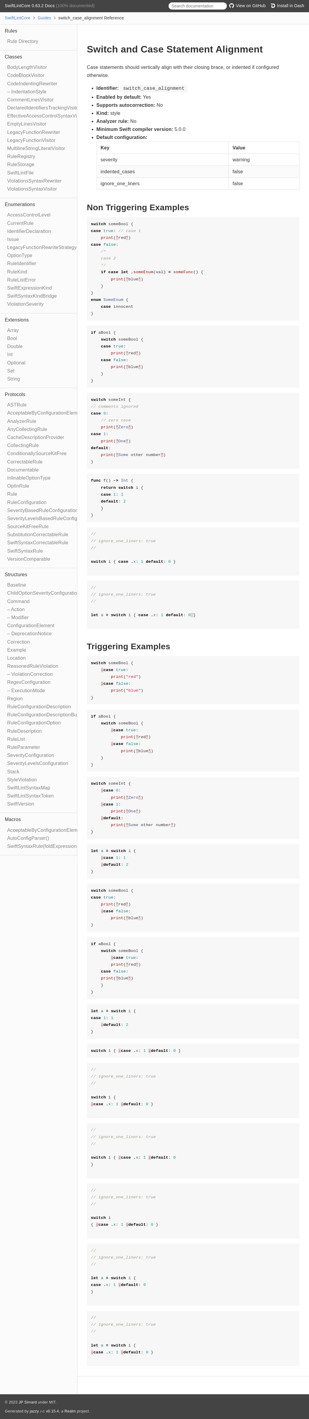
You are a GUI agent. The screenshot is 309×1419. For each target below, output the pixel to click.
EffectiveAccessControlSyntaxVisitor (46, 115)
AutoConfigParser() (28, 838)
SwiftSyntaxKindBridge (32, 296)
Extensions (17, 319)
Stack (13, 771)
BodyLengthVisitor (27, 67)
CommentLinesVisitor (30, 99)
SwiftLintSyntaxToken (30, 795)
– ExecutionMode (26, 690)
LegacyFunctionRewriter (33, 132)
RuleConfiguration (26, 502)
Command (18, 601)
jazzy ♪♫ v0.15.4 (44, 1411)
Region (15, 698)
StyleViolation (22, 779)
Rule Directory (22, 41)
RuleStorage (20, 164)
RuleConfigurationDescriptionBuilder (46, 714)
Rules (11, 30)
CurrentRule (20, 223)
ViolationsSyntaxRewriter (34, 180)
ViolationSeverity (25, 304)
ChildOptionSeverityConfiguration (43, 593)
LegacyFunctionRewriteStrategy (42, 247)
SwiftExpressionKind (29, 287)
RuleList (16, 739)
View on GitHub (247, 5)
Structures (16, 574)
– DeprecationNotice (29, 633)
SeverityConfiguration (30, 755)
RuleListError (21, 279)
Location (16, 658)
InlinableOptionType (29, 477)
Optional (16, 362)
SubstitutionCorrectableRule (37, 534)
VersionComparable (28, 559)
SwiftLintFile (20, 172)
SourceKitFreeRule (28, 526)
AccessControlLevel (29, 214)
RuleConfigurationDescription (39, 706)
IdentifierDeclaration (29, 231)
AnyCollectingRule (27, 429)
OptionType (19, 255)
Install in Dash (287, 5)
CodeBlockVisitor (26, 75)
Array (13, 330)
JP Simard (28, 1402)
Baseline (16, 585)
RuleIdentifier (21, 263)
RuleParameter (23, 747)
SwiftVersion (20, 803)
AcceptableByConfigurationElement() (47, 830)
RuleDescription (24, 731)
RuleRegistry (21, 156)
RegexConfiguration (29, 682)
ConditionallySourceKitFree (37, 453)
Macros (13, 819)
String (13, 378)
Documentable (23, 469)
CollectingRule (23, 445)
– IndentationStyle (27, 91)
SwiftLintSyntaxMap (28, 787)
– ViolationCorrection (30, 674)
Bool (12, 338)
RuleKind (17, 271)
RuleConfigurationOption (34, 722)
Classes (13, 56)
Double (15, 346)
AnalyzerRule (21, 421)
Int (10, 354)
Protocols (15, 394)
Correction (18, 641)
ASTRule (17, 404)
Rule (12, 494)
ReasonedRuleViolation (32, 666)
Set (11, 370)
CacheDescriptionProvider (35, 437)
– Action (16, 609)
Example (16, 650)
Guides (44, 18)
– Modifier (18, 617)
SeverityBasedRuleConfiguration (42, 510)
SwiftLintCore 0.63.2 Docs (30, 5)
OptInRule (18, 486)
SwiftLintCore (17, 18)
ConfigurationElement (30, 625)
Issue (13, 239)
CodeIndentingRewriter (32, 83)
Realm (70, 1411)
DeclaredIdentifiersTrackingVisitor (43, 107)
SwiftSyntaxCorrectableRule (37, 542)
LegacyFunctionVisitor (31, 140)
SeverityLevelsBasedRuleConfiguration (49, 518)
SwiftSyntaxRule (25, 551)
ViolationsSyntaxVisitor (32, 188)
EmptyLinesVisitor (26, 123)
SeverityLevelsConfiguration (37, 763)
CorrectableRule (25, 461)
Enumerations (20, 204)
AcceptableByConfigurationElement (45, 412)
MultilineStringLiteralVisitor (36, 148)
